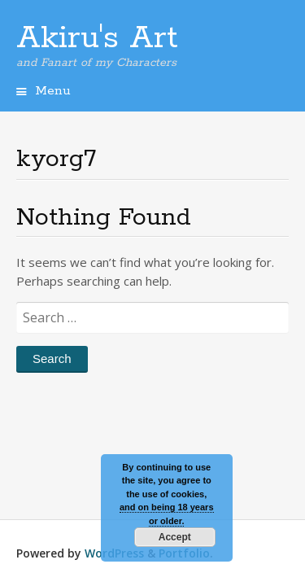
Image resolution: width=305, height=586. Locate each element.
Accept (175, 537)
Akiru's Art (97, 38)
